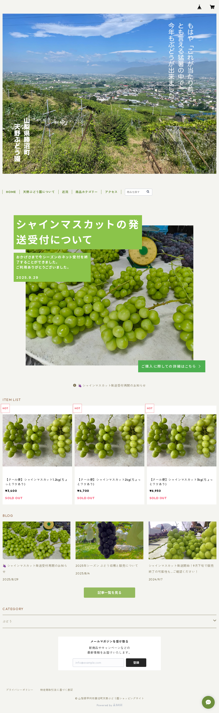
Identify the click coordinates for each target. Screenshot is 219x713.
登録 (136, 663)
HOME (11, 192)
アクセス (111, 192)
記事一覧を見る (109, 592)
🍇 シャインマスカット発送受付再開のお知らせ (109, 385)
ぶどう (7, 621)
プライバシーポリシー (19, 689)
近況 (65, 192)
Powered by (110, 705)
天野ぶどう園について (39, 192)
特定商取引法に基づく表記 (56, 689)
